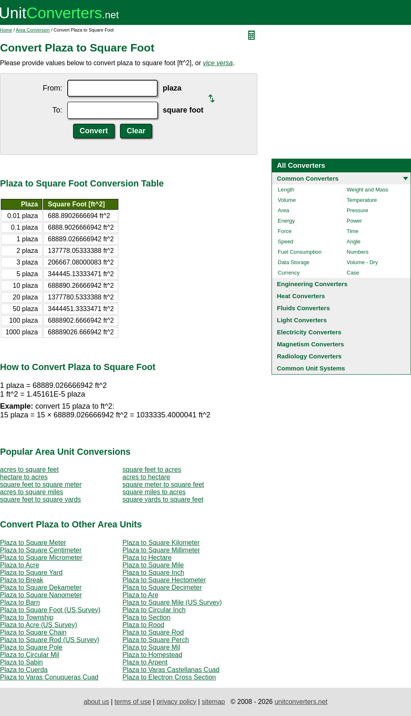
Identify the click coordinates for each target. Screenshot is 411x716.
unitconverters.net (300, 701)
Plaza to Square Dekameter (41, 587)
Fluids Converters (303, 307)
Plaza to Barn (20, 602)
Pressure (357, 210)
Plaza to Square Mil (151, 647)
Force (284, 231)
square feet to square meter (41, 484)
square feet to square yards (40, 499)
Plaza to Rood (143, 624)
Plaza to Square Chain (33, 632)
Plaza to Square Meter (33, 542)
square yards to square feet (162, 499)
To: (57, 110)
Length (286, 189)
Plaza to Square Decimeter (162, 587)
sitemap (213, 701)
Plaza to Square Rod (153, 632)
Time (352, 231)
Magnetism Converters (310, 344)
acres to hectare (146, 477)
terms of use (133, 701)
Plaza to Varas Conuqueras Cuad (49, 677)
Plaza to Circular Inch (154, 609)
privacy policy (176, 701)
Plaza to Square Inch (153, 572)
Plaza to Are (140, 594)
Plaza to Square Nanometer (41, 594)
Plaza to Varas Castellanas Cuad (171, 669)
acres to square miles (31, 491)
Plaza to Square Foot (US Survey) (50, 609)
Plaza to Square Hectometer (164, 580)
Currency (289, 273)
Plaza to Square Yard (31, 572)
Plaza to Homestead (152, 654)
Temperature (362, 200)
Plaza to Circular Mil (29, 654)
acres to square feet (29, 469)
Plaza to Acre (19, 565)
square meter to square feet (163, 484)
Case (353, 273)
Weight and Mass (367, 189)
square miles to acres (154, 491)
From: (52, 88)
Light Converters (302, 320)
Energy (286, 221)
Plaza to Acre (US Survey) (38, 624)
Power (354, 221)
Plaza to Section (146, 617)
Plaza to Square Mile (153, 565)
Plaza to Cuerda (24, 669)
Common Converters (307, 178)
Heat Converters (301, 295)
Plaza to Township (27, 617)
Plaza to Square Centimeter (41, 550)
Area (283, 210)
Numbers (358, 252)
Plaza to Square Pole (31, 647)
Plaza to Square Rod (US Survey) (49, 639)
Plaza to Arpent (145, 662)
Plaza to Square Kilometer (161, 542)
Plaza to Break (21, 580)
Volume (287, 200)
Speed (286, 241)
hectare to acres (24, 477)
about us (96, 701)
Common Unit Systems (311, 368)
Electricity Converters (309, 332)
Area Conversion (33, 29)
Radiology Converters (309, 356)
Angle (353, 241)
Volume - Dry (362, 262)
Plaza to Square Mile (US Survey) (172, 602)
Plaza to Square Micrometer (41, 557)
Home (6, 29)
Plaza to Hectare (146, 557)
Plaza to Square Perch (155, 639)
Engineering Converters (312, 283)
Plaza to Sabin (21, 662)
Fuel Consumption (300, 252)
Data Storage (294, 262)
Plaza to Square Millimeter (161, 550)
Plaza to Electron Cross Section (169, 677)
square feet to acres (151, 469)
